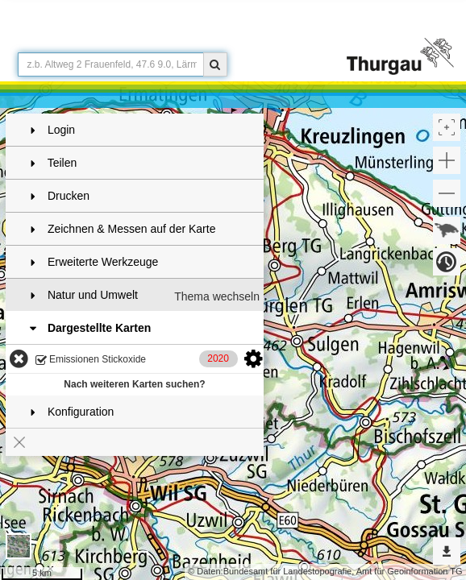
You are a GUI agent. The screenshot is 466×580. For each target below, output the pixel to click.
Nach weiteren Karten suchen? (134, 384)
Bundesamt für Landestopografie (287, 571)
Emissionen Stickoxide (90, 360)
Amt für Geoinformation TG (409, 571)
